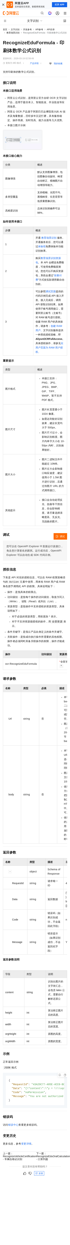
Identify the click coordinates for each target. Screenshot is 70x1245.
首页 (5, 29)
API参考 (39, 29)
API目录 (50, 29)
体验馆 (42, 246)
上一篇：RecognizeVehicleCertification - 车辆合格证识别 (19, 1157)
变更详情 (26, 1144)
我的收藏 (58, 63)
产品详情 (34, 63)
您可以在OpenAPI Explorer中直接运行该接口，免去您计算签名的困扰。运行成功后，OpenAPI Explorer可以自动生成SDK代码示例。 (34, 550)
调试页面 (51, 291)
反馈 (39, 1174)
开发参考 (27, 29)
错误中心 (13, 1125)
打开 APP (59, 4)
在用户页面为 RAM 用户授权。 (49, 347)
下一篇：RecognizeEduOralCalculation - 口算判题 (53, 1157)
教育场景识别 (12, 32)
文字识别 (15, 29)
